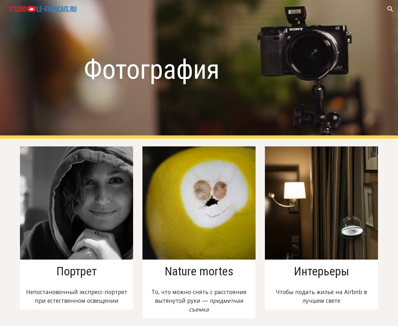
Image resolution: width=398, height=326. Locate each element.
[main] (199, 69)
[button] (390, 9)
